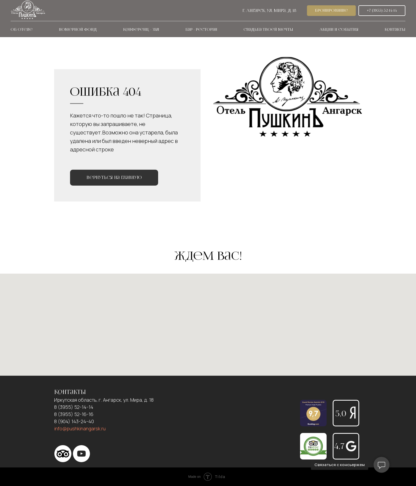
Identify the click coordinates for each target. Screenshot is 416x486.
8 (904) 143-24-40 (74, 421)
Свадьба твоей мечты (268, 29)
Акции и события (338, 29)
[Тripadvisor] (62, 453)
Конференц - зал (141, 29)
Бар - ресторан (201, 29)
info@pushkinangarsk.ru (80, 428)
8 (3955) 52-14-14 (73, 407)
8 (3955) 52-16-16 (73, 414)
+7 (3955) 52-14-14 (382, 10)
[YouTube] (81, 453)
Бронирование (331, 10)
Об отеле (22, 29)
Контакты (395, 29)
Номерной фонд (78, 29)
